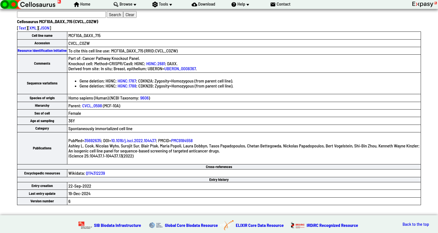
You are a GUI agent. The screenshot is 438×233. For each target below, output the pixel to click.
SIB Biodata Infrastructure (117, 225)
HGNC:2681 (155, 63)
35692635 (92, 140)
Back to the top (416, 224)
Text (22, 27)
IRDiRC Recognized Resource (332, 225)
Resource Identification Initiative (42, 50)
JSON (44, 27)
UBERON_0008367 (180, 68)
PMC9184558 (182, 140)
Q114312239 (95, 173)
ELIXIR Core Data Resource (260, 225)
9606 (144, 97)
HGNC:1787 (127, 80)
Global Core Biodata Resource (191, 225)
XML (33, 27)
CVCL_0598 (92, 105)
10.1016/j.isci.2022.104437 (133, 140)
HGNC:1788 (127, 85)
